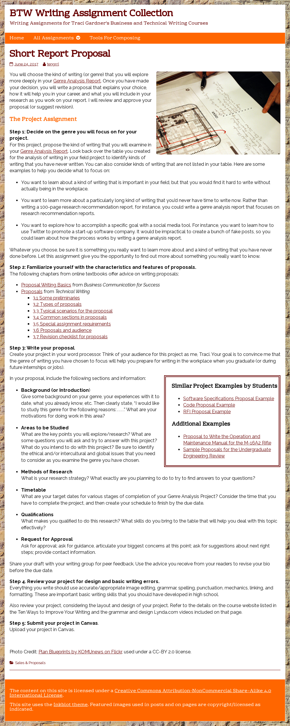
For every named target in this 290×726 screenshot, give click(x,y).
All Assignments (53, 38)
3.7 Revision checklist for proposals (70, 336)
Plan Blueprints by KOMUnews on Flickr (80, 652)
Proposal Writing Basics (46, 285)
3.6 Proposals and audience (62, 330)
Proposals (32, 291)
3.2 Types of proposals (57, 304)
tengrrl (53, 64)
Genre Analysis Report (77, 81)
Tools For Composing (114, 38)
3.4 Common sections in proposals (70, 317)
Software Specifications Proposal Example (228, 398)
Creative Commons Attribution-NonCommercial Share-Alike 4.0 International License (140, 693)
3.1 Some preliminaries (56, 298)
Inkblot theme (71, 705)
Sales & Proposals (30, 662)
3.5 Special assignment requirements (72, 324)
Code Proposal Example (209, 405)
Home (17, 38)
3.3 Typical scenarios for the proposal (73, 311)
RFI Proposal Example (207, 411)
